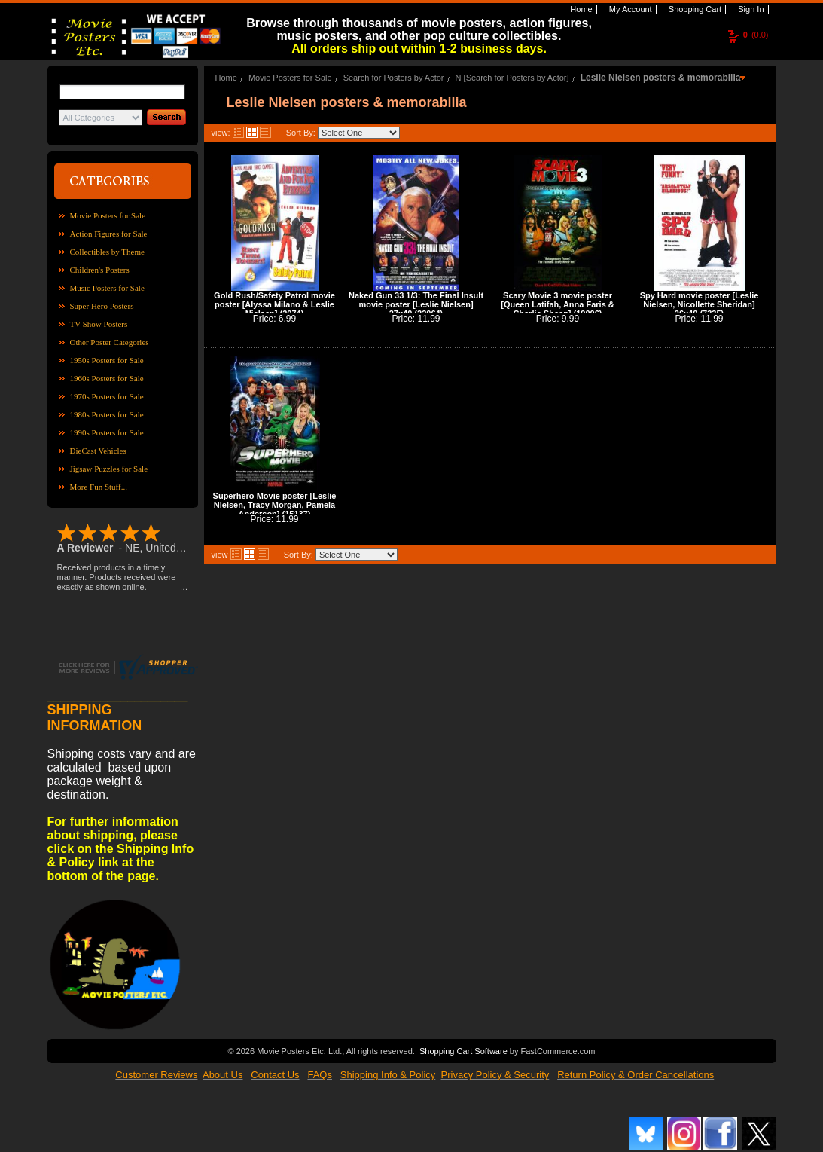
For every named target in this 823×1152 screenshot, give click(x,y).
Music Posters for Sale (107, 287)
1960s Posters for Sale (107, 378)
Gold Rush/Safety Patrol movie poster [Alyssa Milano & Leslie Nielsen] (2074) (274, 304)
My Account (629, 9)
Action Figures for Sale (109, 233)
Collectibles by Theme (107, 251)
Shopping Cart (693, 9)
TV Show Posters (99, 323)
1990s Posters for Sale (107, 432)
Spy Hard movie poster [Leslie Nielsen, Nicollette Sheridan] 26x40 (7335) (699, 304)
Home (580, 9)
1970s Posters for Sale (107, 396)
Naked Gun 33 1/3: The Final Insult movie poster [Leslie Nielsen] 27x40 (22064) (416, 304)
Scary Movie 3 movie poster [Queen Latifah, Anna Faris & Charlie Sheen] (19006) (557, 304)
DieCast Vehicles (98, 450)
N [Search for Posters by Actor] (512, 77)
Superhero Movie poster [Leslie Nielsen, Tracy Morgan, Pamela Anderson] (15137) (275, 504)
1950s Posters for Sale (107, 360)
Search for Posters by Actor (393, 77)
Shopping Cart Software (463, 1051)
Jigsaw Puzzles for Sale (109, 468)
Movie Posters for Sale (108, 215)
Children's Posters (100, 269)
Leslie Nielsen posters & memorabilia (661, 77)
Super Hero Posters (102, 305)
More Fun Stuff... (99, 486)
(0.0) (756, 34)
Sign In (750, 9)
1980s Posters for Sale (107, 414)
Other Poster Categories (109, 342)
